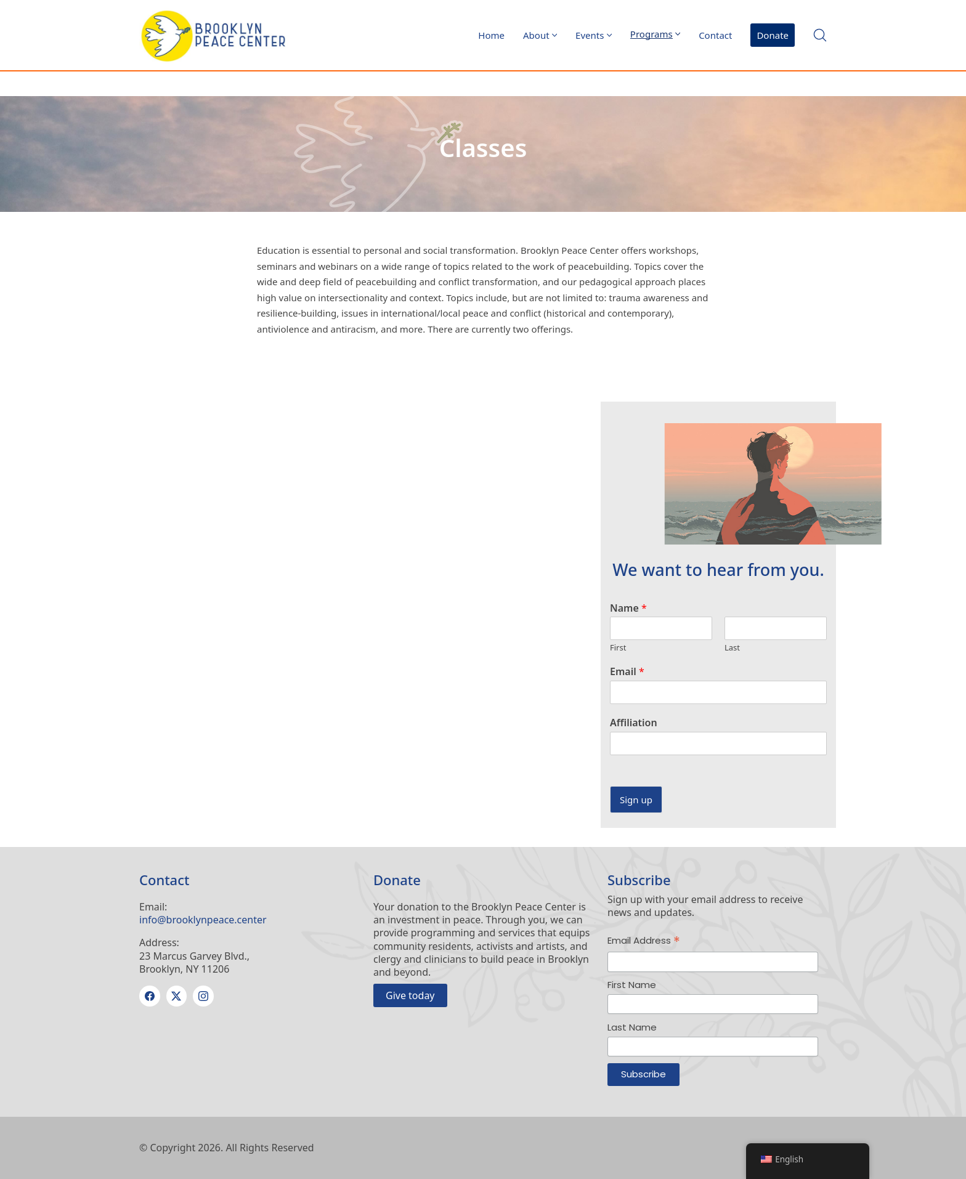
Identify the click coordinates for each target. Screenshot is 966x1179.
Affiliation (633, 722)
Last (732, 647)
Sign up (636, 799)
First (618, 647)
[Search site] (820, 35)
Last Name (632, 1027)
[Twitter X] (176, 996)
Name (628, 608)
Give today (410, 995)
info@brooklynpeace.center (203, 919)
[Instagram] (203, 996)
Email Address (643, 941)
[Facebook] (149, 996)
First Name (631, 984)
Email (627, 671)
